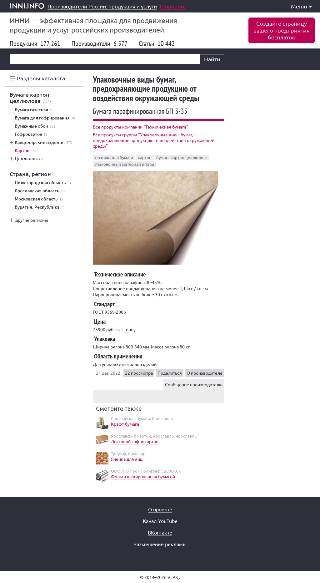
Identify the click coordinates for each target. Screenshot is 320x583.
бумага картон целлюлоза (182, 157)
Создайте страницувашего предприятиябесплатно (281, 30)
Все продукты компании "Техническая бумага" (140, 126)
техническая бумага (114, 157)
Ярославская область (40, 190)
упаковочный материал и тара (124, 164)
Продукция (35, 43)
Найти (212, 59)
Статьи (157, 43)
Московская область (39, 198)
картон (145, 157)
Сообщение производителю (193, 384)
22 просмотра (139, 373)
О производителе (204, 373)
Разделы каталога (41, 78)
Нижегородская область (43, 182)
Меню (301, 6)
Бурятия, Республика (40, 207)
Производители (100, 43)
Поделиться (170, 373)
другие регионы (31, 219)
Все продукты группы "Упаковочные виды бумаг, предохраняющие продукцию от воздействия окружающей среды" (153, 140)
